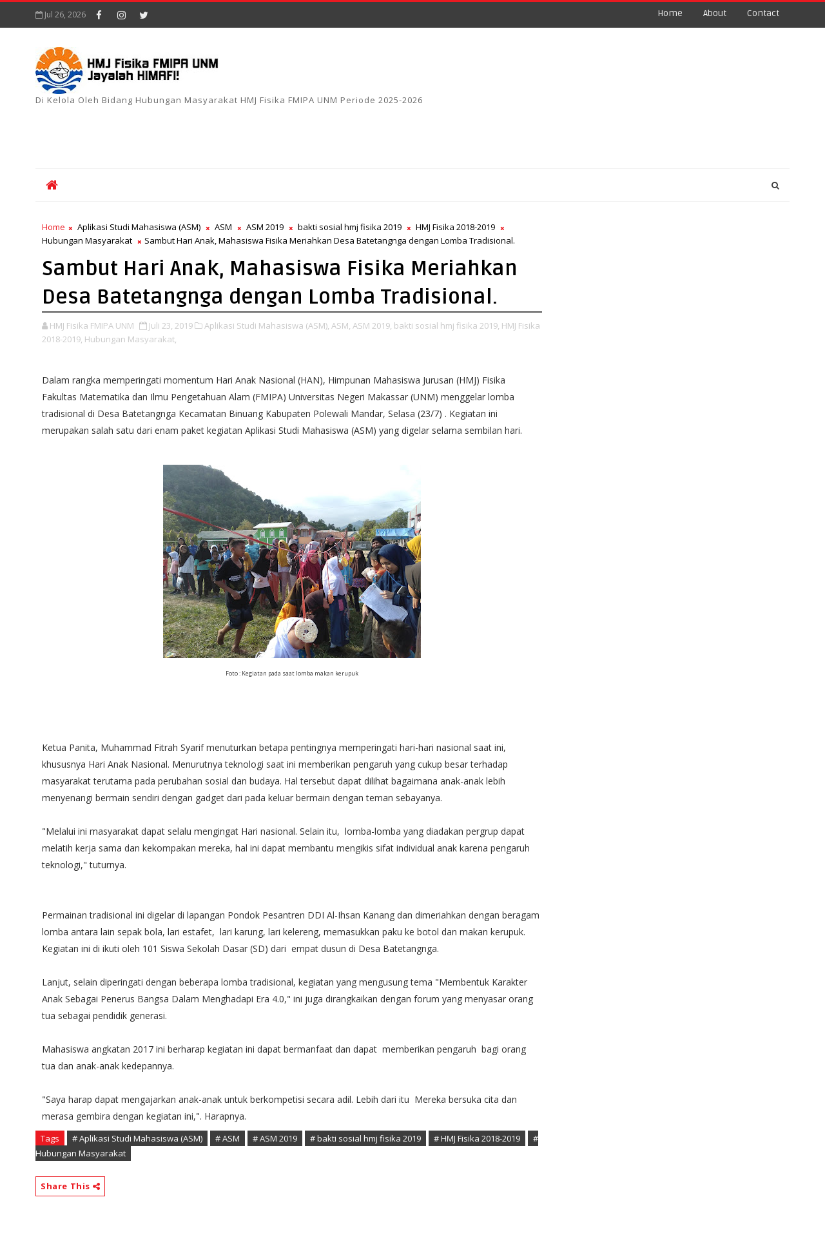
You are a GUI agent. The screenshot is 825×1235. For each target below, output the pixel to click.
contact (763, 13)
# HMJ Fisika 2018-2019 (477, 1138)
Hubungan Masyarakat (87, 240)
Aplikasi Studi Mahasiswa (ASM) (138, 227)
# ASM (227, 1138)
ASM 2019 (265, 227)
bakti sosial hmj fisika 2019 (350, 227)
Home (670, 13)
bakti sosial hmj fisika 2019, (447, 325)
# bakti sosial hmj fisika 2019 (365, 1138)
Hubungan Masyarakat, (130, 339)
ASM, (341, 325)
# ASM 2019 (275, 1138)
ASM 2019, (372, 325)
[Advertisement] (470, 126)
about (714, 13)
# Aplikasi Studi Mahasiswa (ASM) (137, 1138)
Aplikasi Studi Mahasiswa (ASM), (266, 325)
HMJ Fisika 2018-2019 (455, 227)
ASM (223, 227)
